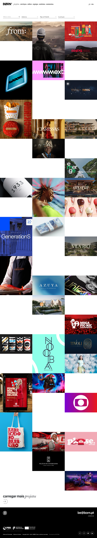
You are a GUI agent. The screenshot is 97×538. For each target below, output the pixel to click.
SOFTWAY (57, 534)
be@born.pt (86, 512)
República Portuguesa (9, 530)
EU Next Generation (18, 530)
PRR (4, 530)
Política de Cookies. (17, 534)
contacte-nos (91, 516)
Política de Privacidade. (7, 534)
